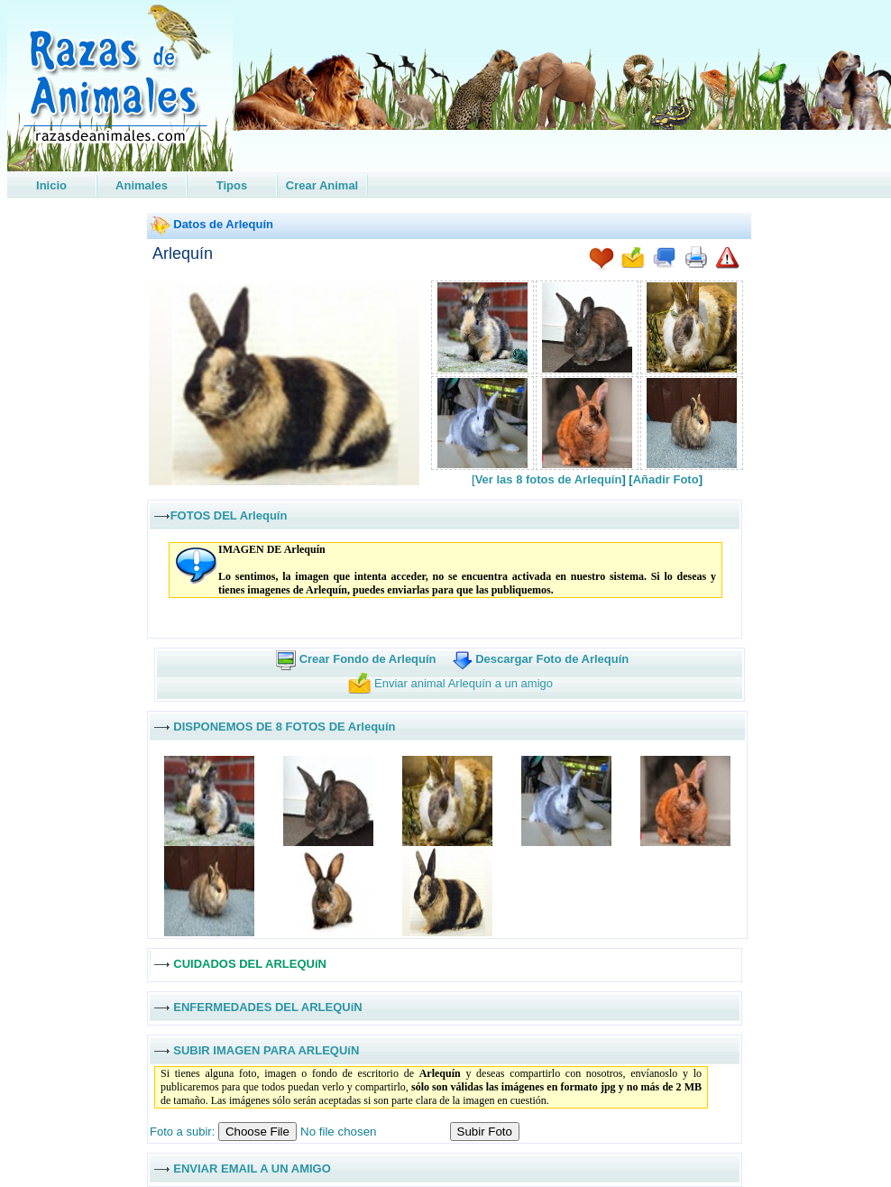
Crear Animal (322, 185)
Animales (141, 185)
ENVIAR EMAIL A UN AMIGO (252, 1167)
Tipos (231, 185)
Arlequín (182, 253)
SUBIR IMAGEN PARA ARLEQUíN (266, 1049)
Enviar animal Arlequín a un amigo (463, 683)
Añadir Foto (666, 479)
